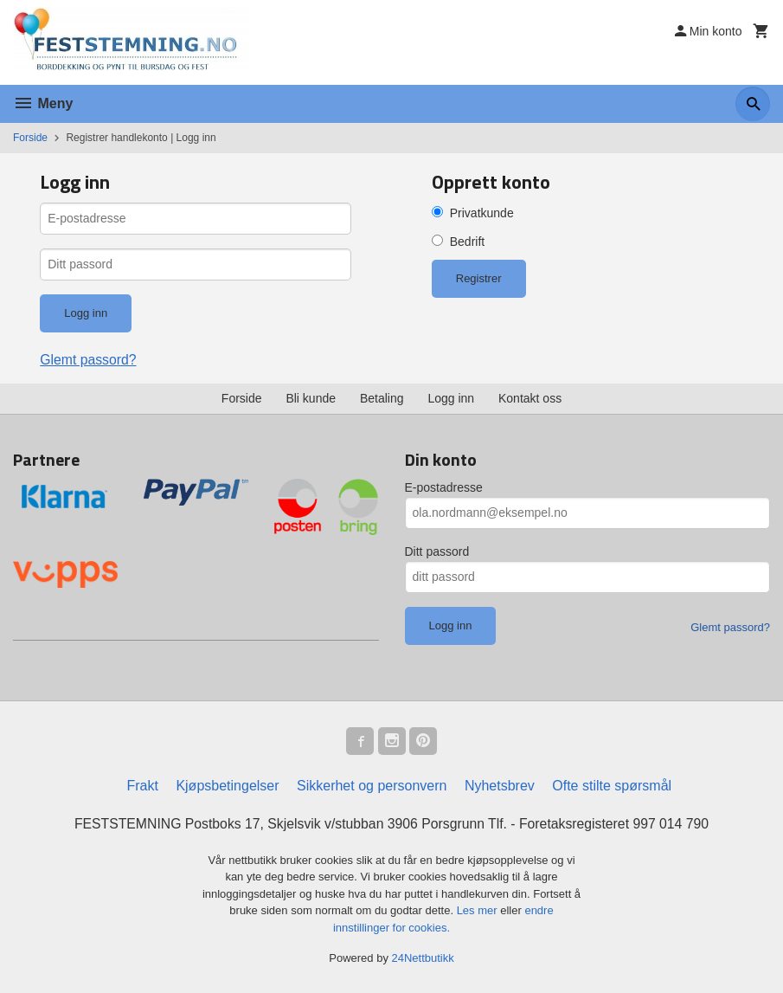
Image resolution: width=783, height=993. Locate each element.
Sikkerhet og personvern (371, 785)
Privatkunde (482, 213)
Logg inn (450, 398)
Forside (30, 138)
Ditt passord (437, 551)
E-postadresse (444, 487)
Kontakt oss (530, 398)
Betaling (382, 398)
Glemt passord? (89, 359)
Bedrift (467, 241)
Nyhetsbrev (500, 785)
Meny (43, 103)
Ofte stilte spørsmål (611, 785)
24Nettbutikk (423, 958)
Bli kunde (311, 398)
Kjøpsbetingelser (227, 785)
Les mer (479, 911)
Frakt (141, 785)
